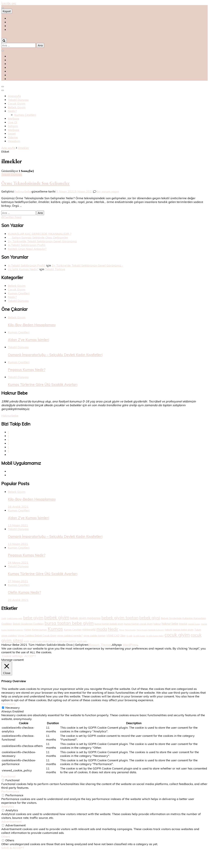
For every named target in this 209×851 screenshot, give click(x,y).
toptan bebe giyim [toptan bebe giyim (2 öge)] (183, 629)
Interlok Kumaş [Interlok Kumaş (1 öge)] (194, 624)
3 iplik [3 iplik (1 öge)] (3, 618)
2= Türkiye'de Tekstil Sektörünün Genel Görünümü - (87, 265)
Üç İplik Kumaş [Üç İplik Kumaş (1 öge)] (139, 636)
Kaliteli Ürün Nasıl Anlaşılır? (27, 249)
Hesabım (14, 141)
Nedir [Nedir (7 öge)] (113, 629)
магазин (13, 22)
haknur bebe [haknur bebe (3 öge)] (170, 624)
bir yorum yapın (107, 191)
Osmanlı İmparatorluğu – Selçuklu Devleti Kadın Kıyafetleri (55, 355)
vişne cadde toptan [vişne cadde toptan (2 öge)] (94, 635)
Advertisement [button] (11, 821)
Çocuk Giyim (16, 103)
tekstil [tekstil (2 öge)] (168, 629)
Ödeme (13, 137)
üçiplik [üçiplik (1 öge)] (26, 641)
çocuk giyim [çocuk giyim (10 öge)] (177, 635)
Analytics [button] (7, 806)
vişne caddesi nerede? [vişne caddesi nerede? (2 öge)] (70, 635)
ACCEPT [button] (30, 656)
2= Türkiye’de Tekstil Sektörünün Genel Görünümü (42, 241)
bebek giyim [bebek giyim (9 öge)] (56, 617)
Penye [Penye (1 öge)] (121, 630)
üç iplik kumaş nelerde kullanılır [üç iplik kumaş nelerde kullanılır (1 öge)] (43, 641)
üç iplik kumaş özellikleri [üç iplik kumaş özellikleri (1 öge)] (66, 641)
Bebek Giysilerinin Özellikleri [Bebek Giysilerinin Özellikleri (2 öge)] (28, 623)
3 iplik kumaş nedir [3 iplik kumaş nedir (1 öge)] (14, 618)
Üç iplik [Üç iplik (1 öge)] (129, 636)
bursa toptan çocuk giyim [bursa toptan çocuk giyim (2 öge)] (138, 623)
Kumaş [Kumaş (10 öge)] (55, 629)
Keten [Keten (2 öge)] (27, 629)
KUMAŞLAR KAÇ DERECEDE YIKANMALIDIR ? (39, 234)
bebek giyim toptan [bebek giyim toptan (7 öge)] (119, 617)
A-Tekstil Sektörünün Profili (26, 245)
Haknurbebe (9, 415)
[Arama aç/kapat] (4, 40)
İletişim (13, 126)
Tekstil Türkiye (55, 269)
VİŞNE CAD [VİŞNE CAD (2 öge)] (113, 635)
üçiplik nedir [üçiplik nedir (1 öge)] (82, 641)
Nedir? (12, 111)
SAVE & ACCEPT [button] (12, 848)
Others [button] (5, 836)
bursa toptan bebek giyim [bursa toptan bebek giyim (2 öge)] (109, 623)
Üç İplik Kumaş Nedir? (23, 269)
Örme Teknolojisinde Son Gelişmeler (35, 183)
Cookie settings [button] (12, 656)
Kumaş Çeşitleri (25, 115)
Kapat (7, 11)
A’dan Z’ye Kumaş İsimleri (28, 340)
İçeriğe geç (8, 3)
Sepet (12, 133)
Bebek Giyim (16, 107)
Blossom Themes (99, 645)
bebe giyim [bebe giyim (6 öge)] (33, 617)
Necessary (12, 707)
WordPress (130, 645)
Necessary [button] (8, 704)
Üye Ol (12, 122)
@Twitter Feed (11, 217)
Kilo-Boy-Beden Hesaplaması (32, 325)
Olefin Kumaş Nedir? (24, 592)
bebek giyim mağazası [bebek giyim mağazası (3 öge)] (85, 618)
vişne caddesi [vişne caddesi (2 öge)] (9, 635)
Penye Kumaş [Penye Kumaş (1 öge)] (130, 630)
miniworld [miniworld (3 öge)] (89, 629)
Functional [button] (8, 776)
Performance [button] (10, 791)
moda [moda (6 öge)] (101, 629)
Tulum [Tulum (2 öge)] (197, 629)
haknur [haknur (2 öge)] (157, 623)
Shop (11, 18)
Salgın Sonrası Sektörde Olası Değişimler (38, 237)
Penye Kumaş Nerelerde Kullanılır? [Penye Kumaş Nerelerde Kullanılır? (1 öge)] (150, 630)
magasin (14, 26)
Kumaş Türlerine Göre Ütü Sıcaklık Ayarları (42, 384)
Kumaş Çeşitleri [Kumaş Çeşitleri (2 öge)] (72, 629)
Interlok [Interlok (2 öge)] (183, 623)
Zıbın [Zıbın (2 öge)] (123, 635)
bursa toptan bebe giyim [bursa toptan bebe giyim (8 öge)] (69, 623)
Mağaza (13, 118)
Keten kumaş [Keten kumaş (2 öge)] (39, 629)
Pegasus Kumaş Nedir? (26, 369)
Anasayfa (14, 96)
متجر (11, 30)
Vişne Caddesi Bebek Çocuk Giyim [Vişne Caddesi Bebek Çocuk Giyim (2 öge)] (37, 635)
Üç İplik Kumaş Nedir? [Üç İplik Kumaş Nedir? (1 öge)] (155, 636)
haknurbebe (23, 191)
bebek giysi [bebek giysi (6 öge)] (149, 617)
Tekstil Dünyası (18, 100)
